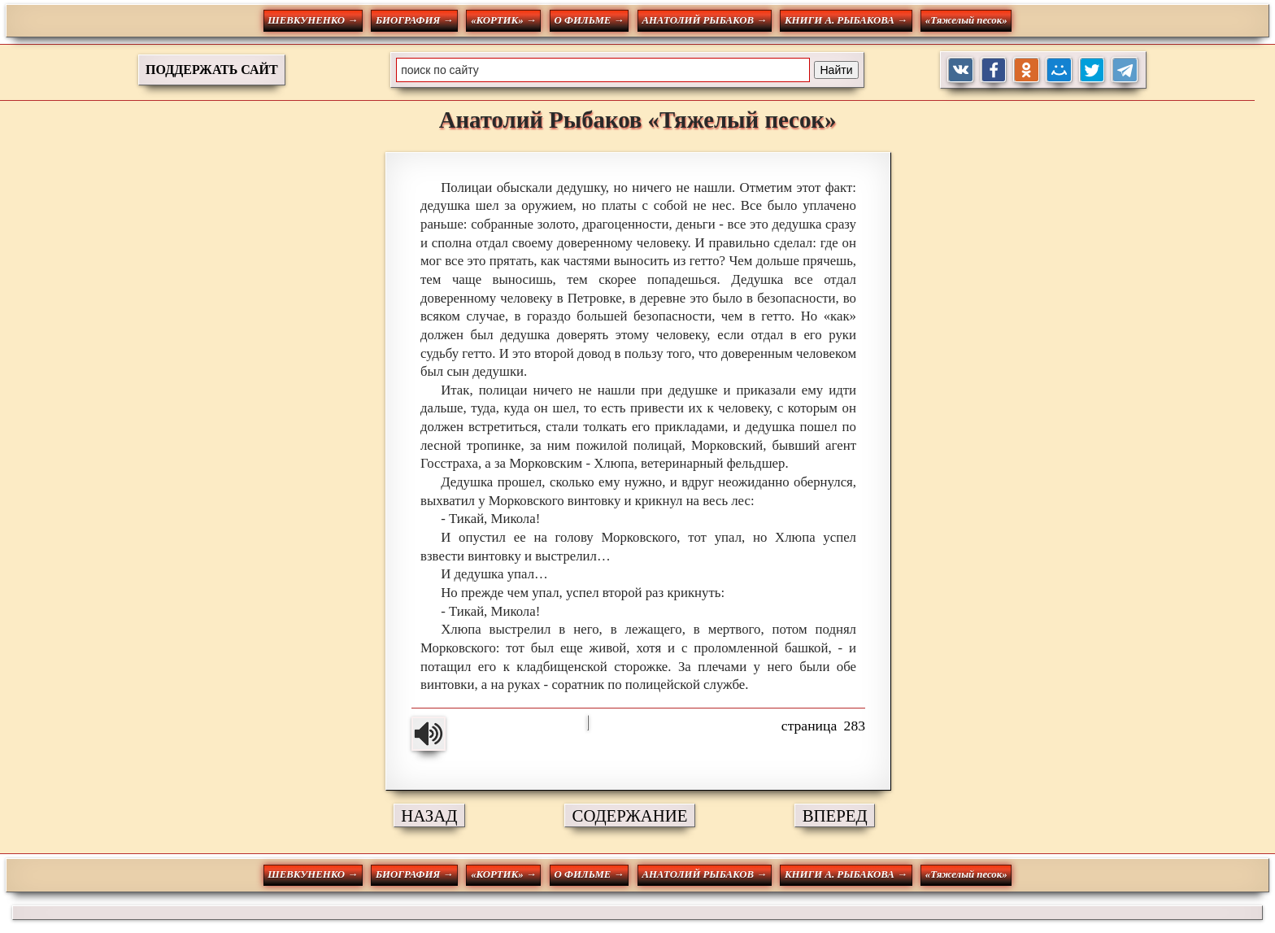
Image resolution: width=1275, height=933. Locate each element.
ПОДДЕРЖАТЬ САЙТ (212, 69)
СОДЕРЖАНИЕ (630, 815)
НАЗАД (429, 815)
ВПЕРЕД (835, 815)
